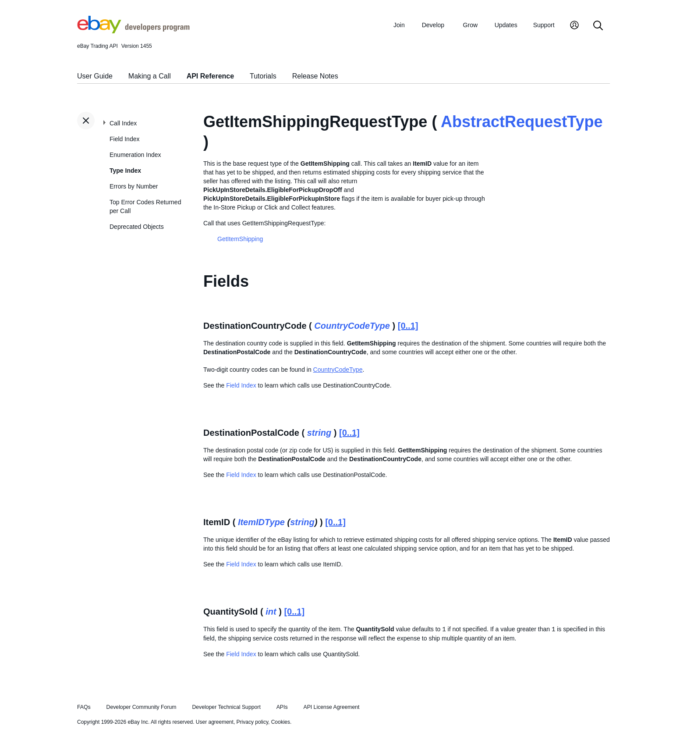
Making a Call (149, 76)
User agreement (215, 722)
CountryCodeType (352, 326)
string (319, 433)
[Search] (598, 26)
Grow (470, 24)
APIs (282, 707)
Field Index (124, 138)
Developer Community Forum (141, 707)
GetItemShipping (240, 238)
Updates (506, 24)
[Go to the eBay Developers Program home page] (133, 31)
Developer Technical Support (226, 707)
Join (399, 24)
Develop (433, 24)
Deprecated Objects (137, 226)
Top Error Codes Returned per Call (145, 206)
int (271, 611)
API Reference (210, 76)
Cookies (280, 722)
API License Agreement (331, 707)
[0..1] (408, 326)
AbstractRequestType (521, 122)
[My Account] (574, 26)
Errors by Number (134, 186)
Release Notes (315, 76)
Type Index (125, 170)
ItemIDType (261, 522)
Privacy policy (252, 722)
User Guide (95, 76)
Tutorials (263, 76)
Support (544, 24)
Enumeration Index (135, 154)
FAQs (84, 707)
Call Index (123, 123)
